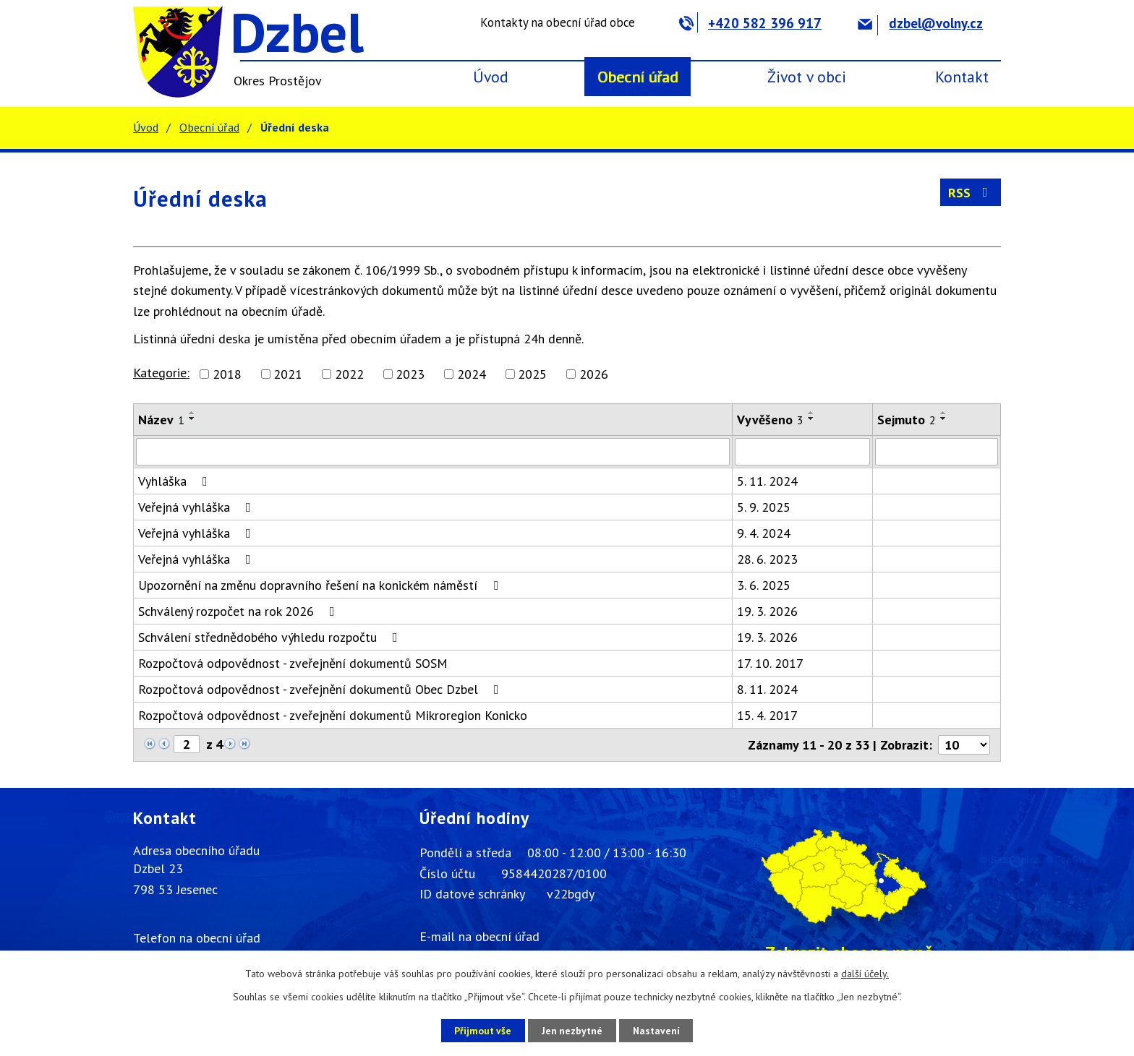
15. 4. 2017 (767, 715)
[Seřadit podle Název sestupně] (192, 418)
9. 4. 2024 (763, 533)
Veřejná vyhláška (197, 507)
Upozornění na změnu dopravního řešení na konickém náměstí (321, 585)
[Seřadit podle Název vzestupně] (192, 413)
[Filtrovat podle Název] (433, 451)
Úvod (490, 76)
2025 (532, 374)
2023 (410, 374)
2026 (593, 374)
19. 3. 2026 (767, 611)
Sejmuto (906, 419)
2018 (227, 374)
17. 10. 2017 (770, 663)
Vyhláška (175, 481)
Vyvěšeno (770, 419)
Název (161, 419)
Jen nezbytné (572, 1029)
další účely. (865, 973)
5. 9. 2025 (763, 507)
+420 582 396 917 (750, 23)
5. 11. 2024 (767, 481)
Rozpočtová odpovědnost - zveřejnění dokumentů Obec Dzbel (321, 689)
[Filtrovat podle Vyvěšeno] (802, 451)
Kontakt (962, 76)
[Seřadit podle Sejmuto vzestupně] (944, 413)
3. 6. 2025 (763, 585)
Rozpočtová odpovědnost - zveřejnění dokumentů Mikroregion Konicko (332, 715)
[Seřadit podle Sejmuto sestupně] (944, 418)
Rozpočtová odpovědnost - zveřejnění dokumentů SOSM (293, 663)
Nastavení (660, 1029)
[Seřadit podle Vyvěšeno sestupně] (811, 418)
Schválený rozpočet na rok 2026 (239, 611)
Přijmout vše (478, 1029)
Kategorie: (161, 372)
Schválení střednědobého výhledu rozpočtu (271, 637)
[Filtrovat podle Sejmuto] (936, 451)
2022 (349, 374)
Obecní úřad (637, 76)
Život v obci (806, 76)
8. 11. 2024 (767, 689)
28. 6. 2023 (767, 559)
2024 (471, 374)
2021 (287, 374)
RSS (971, 192)
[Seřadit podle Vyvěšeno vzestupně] (811, 413)
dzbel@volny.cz (920, 23)
